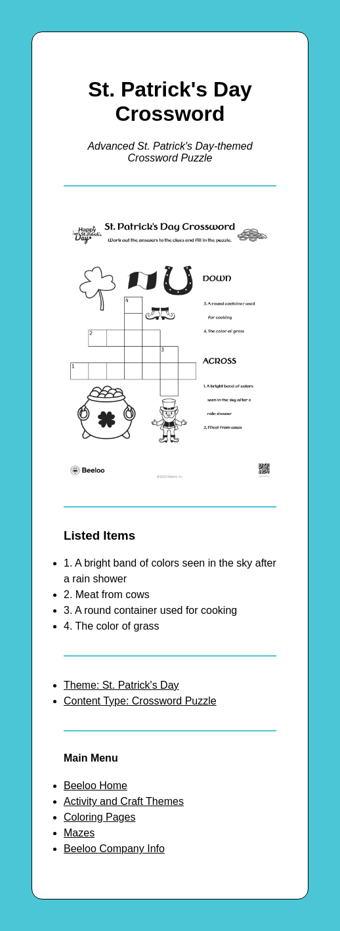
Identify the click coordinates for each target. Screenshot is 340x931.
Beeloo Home (95, 785)
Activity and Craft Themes (124, 801)
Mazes (79, 832)
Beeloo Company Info (114, 848)
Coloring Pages (99, 817)
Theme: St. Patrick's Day (121, 685)
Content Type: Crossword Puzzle (140, 700)
